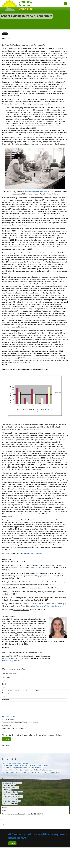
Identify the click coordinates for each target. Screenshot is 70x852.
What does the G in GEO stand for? (14, 728)
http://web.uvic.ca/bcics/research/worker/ (47, 606)
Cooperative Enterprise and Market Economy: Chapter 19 (23, 768)
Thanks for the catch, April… (13, 796)
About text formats (8, 716)
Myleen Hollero (52, 194)
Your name (6, 677)
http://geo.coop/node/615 (32, 553)
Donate (12, 843)
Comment (5, 700)
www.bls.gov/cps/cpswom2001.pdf (43, 576)
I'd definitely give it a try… (12, 801)
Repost (5, 33)
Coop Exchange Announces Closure (15, 763)
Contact (4, 807)
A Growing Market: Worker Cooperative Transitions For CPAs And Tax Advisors (31, 772)
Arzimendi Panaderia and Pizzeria (37, 192)
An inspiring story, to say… (12, 783)
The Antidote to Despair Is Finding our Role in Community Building (26, 765)
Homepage (6, 693)
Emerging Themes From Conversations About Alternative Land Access (27, 770)
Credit (4, 810)
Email (4, 684)
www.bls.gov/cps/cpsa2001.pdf (42, 567)
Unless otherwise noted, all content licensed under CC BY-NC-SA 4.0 (22, 814)
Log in (5, 825)
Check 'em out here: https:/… (13, 792)
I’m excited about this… (11, 787)
